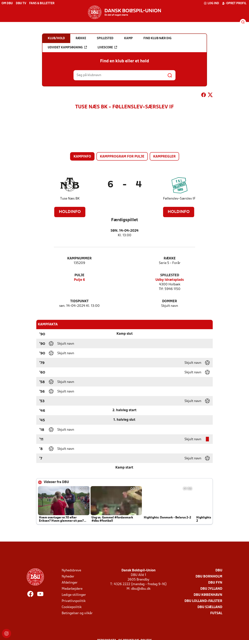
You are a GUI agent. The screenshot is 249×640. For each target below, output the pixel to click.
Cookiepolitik (72, 607)
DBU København (208, 595)
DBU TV (21, 3)
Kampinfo (82, 156)
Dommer (169, 301)
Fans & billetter (41, 3)
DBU (218, 570)
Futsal (216, 613)
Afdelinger (70, 582)
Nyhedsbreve (71, 570)
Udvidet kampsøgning (67, 47)
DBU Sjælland (209, 607)
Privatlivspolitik (74, 601)
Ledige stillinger (74, 595)
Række (170, 258)
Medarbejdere (72, 588)
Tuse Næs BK (70, 198)
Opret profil (234, 3)
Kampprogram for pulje (122, 156)
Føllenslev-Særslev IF (179, 198)
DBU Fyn (215, 582)
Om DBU (7, 3)
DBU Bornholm (209, 576)
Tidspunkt (79, 301)
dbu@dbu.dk (140, 588)
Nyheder (68, 576)
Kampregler (164, 156)
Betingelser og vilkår (77, 613)
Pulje (79, 275)
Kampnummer (79, 258)
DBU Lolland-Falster (203, 601)
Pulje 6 (79, 280)
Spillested (169, 275)
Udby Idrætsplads (169, 280)
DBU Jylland (211, 588)
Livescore (107, 47)
